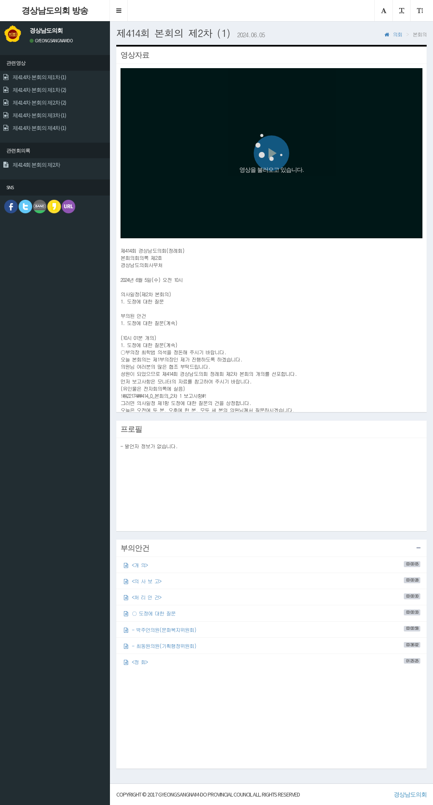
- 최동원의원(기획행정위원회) (272, 645)
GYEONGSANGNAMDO (51, 41)
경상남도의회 (410, 794)
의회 (393, 34)
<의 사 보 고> (272, 580)
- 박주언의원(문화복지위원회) (272, 629)
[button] (119, 10)
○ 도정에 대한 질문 (272, 613)
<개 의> (272, 564)
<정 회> (272, 661)
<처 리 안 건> (272, 597)
